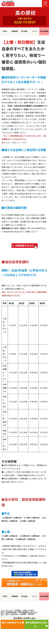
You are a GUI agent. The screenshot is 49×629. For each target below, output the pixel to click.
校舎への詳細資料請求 (9, 612)
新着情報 (15, 31)
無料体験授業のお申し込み (28, 612)
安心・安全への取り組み (9, 614)
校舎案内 (18, 610)
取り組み (24, 31)
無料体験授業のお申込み (37, 624)
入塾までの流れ (28, 610)
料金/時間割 (44, 31)
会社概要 (23, 614)
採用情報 (31, 614)
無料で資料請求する (13, 622)
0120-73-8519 (24, 22)
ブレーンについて (7, 610)
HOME (4, 31)
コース (34, 31)
